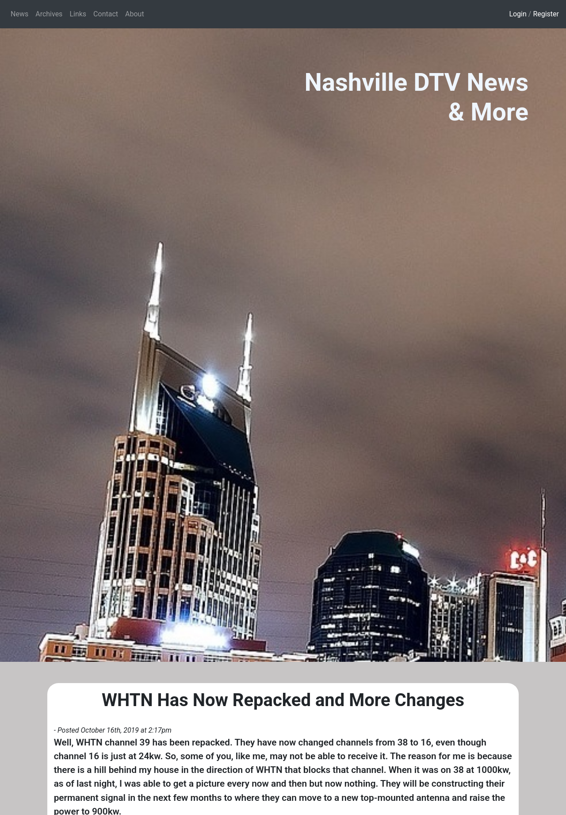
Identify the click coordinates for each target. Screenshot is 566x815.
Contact (105, 14)
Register (546, 14)
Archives (48, 14)
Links (77, 14)
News (19, 14)
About (134, 14)
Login (517, 14)
